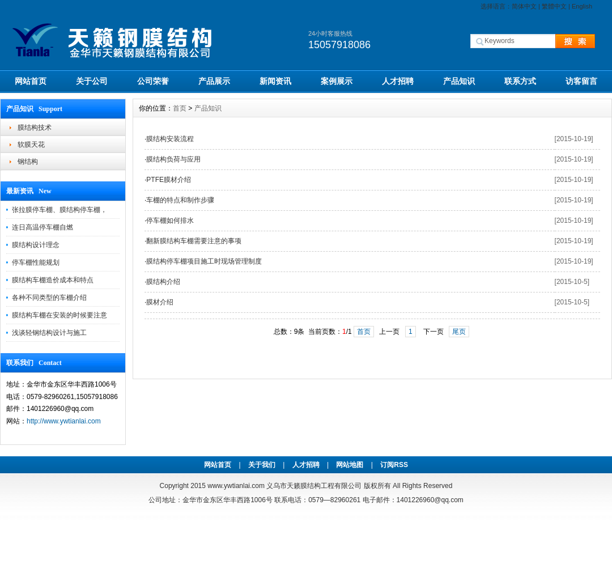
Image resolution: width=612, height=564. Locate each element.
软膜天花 (31, 145)
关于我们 (261, 465)
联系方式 (520, 81)
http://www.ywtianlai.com (64, 421)
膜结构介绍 (163, 282)
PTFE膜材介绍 (168, 180)
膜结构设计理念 (36, 245)
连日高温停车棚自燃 (42, 227)
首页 (179, 108)
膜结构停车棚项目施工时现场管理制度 (204, 261)
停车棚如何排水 (170, 220)
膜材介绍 (159, 302)
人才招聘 (398, 81)
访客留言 (581, 81)
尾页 (459, 332)
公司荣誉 (153, 81)
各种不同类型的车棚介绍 (49, 298)
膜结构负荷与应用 (173, 159)
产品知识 (459, 81)
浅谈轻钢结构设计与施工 (49, 333)
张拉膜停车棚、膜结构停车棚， (59, 210)
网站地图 (349, 465)
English (582, 6)
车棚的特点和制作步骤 (180, 200)
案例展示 (336, 81)
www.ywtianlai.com (236, 486)
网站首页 (30, 81)
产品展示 (214, 81)
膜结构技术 (35, 128)
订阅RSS (394, 465)
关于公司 (92, 81)
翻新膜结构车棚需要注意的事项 (193, 241)
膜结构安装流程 (170, 139)
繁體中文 (554, 6)
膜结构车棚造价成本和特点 (53, 280)
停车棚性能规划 (36, 262)
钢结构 (28, 162)
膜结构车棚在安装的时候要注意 (59, 315)
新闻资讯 (275, 81)
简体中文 (524, 6)
